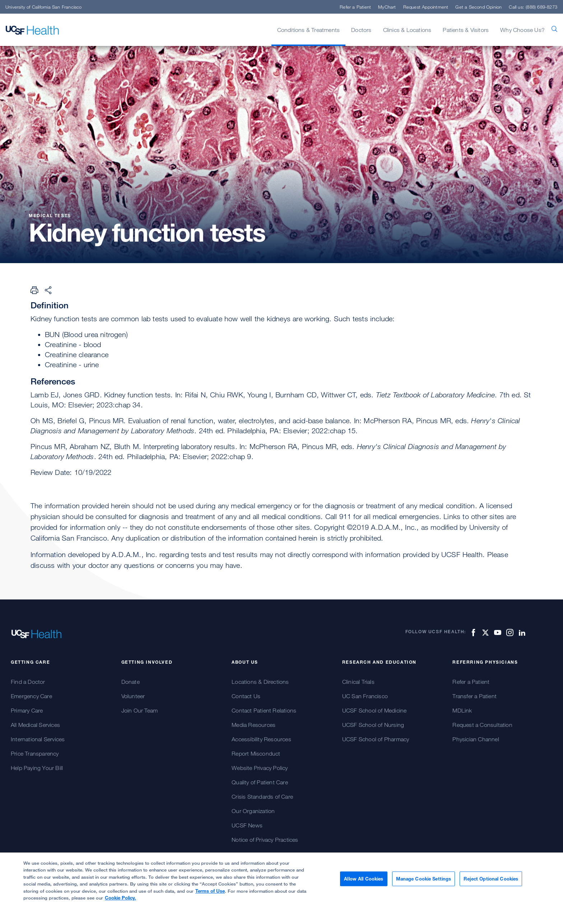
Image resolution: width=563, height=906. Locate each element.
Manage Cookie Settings (423, 882)
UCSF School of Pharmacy (375, 739)
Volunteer (133, 696)
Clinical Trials (358, 681)
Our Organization (253, 811)
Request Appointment (425, 7)
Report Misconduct (256, 753)
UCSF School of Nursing (373, 724)
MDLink (462, 710)
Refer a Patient (355, 7)
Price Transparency (35, 753)
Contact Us (246, 696)
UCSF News (247, 825)
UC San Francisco (365, 696)
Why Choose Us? (522, 30)
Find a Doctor (28, 681)
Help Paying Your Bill (37, 768)
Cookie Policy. (120, 901)
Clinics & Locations (407, 30)
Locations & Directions (260, 681)
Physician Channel (475, 739)
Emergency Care (31, 696)
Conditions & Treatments (308, 30)
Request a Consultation (482, 724)
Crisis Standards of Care (262, 796)
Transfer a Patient (474, 696)
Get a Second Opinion (478, 7)
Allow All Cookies (363, 882)
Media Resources (253, 724)
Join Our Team (139, 710)
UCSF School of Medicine (374, 710)
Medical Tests (51, 215)
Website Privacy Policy (260, 768)
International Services (38, 739)
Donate (130, 681)
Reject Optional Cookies (491, 882)
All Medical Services (35, 724)
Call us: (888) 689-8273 (533, 7)
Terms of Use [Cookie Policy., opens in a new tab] (210, 894)
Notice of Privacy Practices (265, 839)
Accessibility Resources (261, 739)
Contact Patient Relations (264, 710)
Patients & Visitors (466, 30)
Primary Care (27, 710)
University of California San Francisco (43, 7)
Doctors (361, 30)
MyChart (387, 7)
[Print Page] (34, 290)
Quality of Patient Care (260, 782)
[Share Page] (48, 290)
